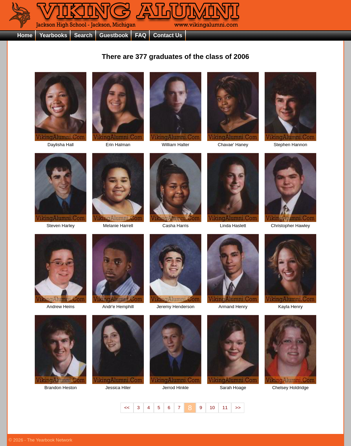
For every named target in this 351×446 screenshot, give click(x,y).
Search (83, 35)
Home (24, 35)
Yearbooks (53, 35)
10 (212, 407)
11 (224, 407)
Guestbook (113, 35)
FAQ (140, 35)
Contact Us (167, 35)
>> (238, 407)
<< (127, 407)
